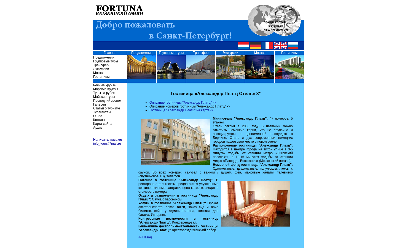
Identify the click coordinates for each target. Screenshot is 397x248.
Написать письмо (107, 140)
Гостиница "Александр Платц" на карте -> (181, 110)
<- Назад (145, 237)
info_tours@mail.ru (107, 143)
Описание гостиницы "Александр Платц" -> (182, 102)
